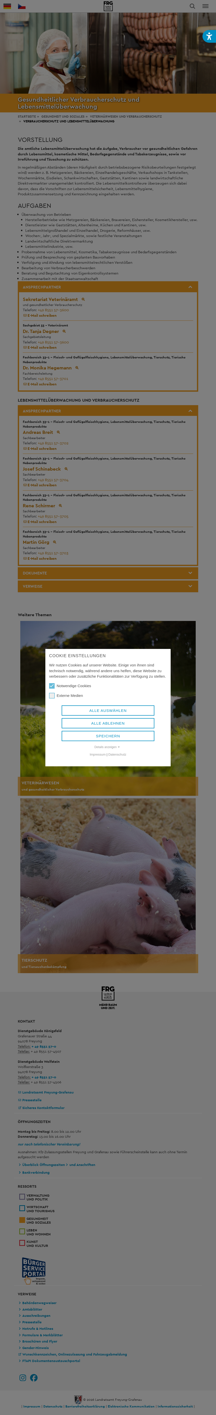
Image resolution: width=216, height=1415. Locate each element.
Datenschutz (117, 754)
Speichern (108, 736)
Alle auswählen (108, 710)
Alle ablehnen (108, 723)
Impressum (98, 754)
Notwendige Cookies (70, 686)
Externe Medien (66, 695)
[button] (209, 36)
